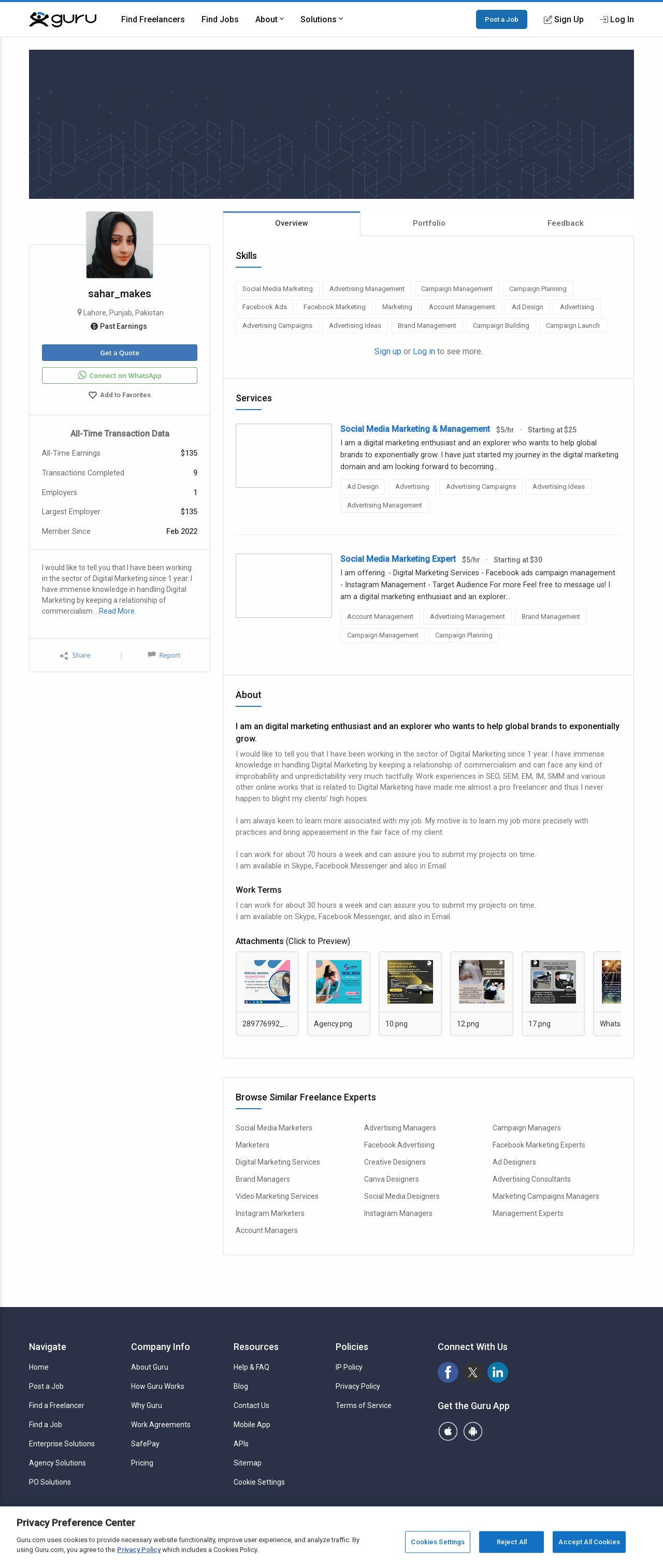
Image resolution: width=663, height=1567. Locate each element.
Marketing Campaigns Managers (546, 1196)
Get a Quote (119, 352)
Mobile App (252, 1424)
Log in (424, 351)
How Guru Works (157, 1386)
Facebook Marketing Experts (539, 1145)
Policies (352, 1346)
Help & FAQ (251, 1367)
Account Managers (267, 1230)
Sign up (387, 351)
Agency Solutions (57, 1463)
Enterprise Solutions (62, 1444)
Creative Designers (395, 1162)
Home (39, 1367)
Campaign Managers (527, 1128)
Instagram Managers (398, 1213)
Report (164, 655)
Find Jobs (220, 19)
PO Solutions (50, 1482)
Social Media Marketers (274, 1128)
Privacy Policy (358, 1386)
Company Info (160, 1346)
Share (75, 655)
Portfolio (429, 223)
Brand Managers (263, 1179)
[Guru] (62, 19)
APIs (241, 1444)
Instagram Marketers (270, 1213)
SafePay (145, 1444)
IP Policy (349, 1367)
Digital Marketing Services (278, 1162)
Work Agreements (161, 1424)
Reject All (512, 1542)
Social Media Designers (402, 1196)
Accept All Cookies (588, 1542)
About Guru (149, 1367)
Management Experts (528, 1213)
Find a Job (45, 1424)
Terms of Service (364, 1405)
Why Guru (146, 1405)
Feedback (565, 223)
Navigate (47, 1346)
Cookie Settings (259, 1482)
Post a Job (501, 19)
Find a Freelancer (56, 1405)
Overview (291, 223)
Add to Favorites (120, 396)
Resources (256, 1346)
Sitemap (248, 1463)
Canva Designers (391, 1179)
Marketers (252, 1145)
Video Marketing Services (277, 1196)
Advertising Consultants (532, 1179)
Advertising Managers (400, 1128)
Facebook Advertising (399, 1145)
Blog (241, 1386)
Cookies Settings (438, 1542)
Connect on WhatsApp (120, 375)
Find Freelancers (153, 19)
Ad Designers (514, 1162)
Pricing (142, 1463)
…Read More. (115, 611)
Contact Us (251, 1405)
